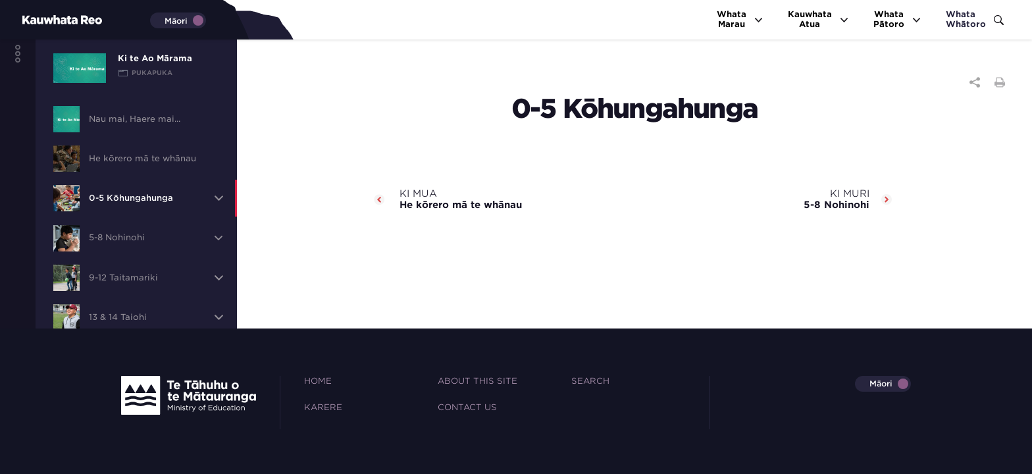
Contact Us (467, 407)
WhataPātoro (897, 19)
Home (318, 381)
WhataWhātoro (975, 19)
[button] (218, 198)
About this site (477, 381)
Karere (323, 407)
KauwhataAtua (819, 19)
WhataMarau (740, 19)
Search (590, 381)
